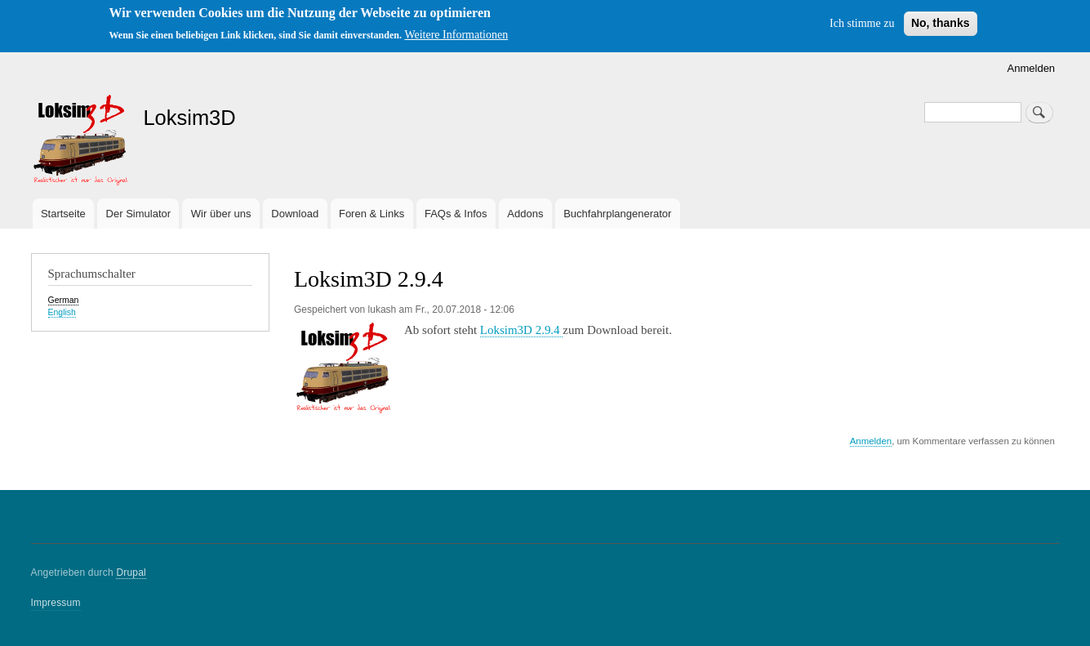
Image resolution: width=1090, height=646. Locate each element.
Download (294, 213)
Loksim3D (189, 117)
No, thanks (940, 22)
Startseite (63, 213)
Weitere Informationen (456, 35)
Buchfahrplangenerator (617, 213)
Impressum (56, 602)
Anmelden (1032, 68)
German (63, 300)
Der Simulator (138, 213)
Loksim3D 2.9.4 (521, 329)
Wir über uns (221, 213)
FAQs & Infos (456, 213)
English (62, 312)
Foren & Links (371, 213)
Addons (525, 213)
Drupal (131, 572)
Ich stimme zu (862, 23)
